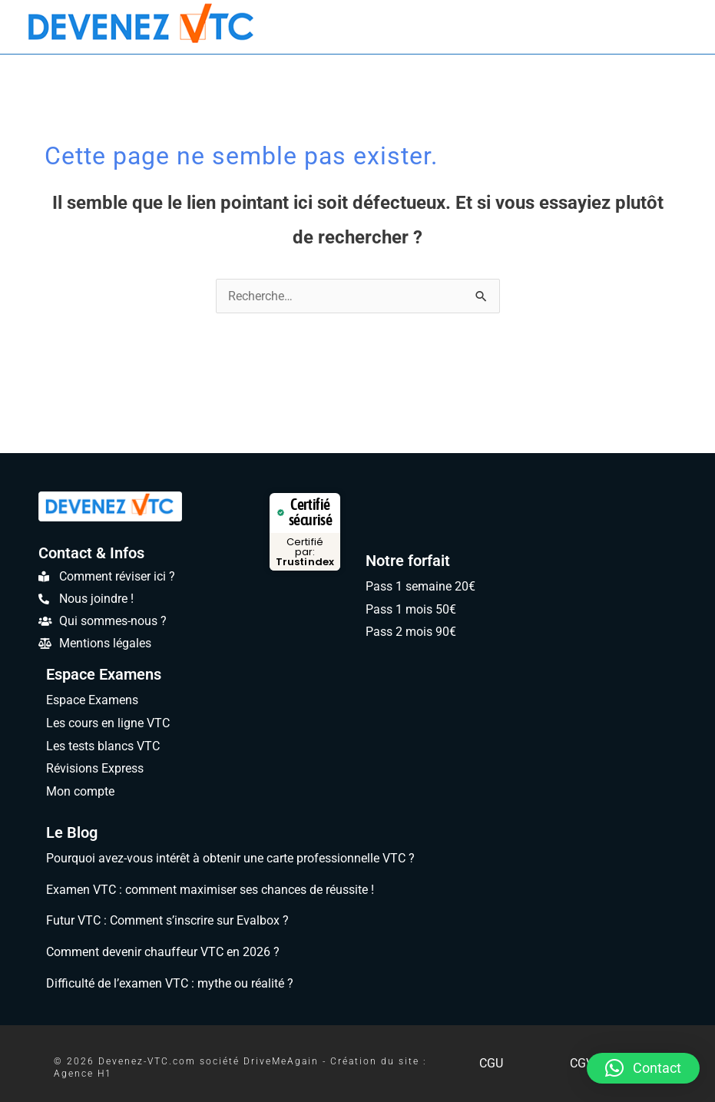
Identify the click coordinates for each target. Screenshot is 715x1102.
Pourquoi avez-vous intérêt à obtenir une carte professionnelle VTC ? (230, 858)
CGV (582, 1063)
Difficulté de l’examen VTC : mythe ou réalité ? (169, 983)
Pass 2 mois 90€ (411, 631)
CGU (491, 1063)
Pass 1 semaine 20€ (420, 586)
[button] (643, 1068)
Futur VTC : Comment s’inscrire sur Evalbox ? (167, 920)
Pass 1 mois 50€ (411, 609)
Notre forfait (408, 560)
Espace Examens (103, 674)
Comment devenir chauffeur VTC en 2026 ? (163, 952)
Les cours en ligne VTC (108, 723)
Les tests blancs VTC (103, 746)
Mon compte (80, 791)
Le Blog (72, 832)
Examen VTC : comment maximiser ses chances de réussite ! (210, 889)
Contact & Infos (91, 553)
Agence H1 (83, 1073)
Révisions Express (95, 768)
